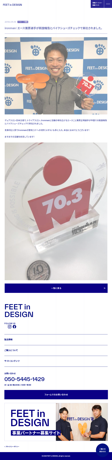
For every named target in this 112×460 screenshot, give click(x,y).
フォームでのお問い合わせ (56, 394)
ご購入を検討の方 (102, 450)
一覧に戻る (56, 288)
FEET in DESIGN (12, 4)
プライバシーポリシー (12, 446)
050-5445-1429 (24, 379)
